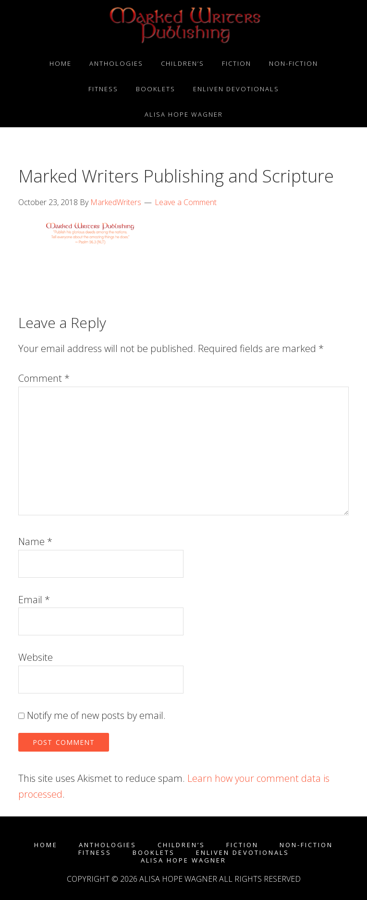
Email (34, 599)
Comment (44, 378)
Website (35, 657)
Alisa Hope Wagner (183, 860)
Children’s (181, 845)
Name (35, 541)
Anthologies (107, 845)
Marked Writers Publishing (183, 25)
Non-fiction (306, 845)
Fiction (242, 845)
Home (46, 845)
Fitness (94, 853)
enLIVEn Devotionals (242, 853)
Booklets (154, 853)
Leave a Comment (186, 202)
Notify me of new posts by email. (96, 715)
